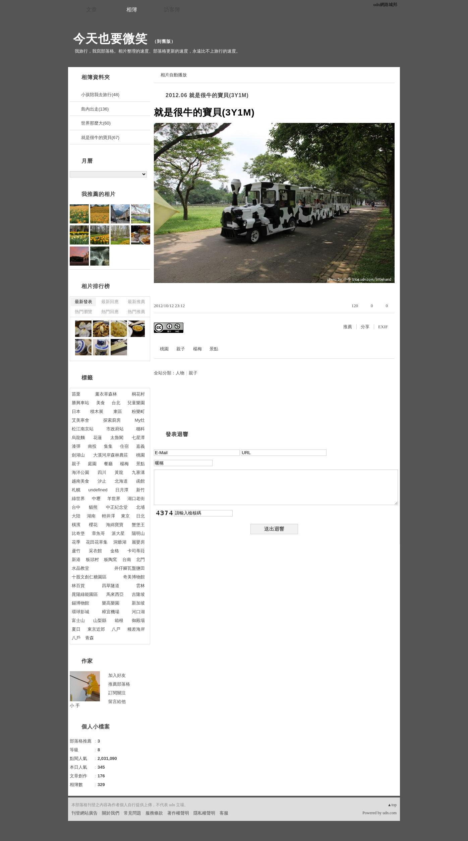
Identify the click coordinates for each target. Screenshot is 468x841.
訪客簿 (172, 9)
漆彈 (76, 446)
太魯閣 (116, 437)
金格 (114, 550)
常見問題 (132, 813)
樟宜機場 (110, 611)
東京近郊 (96, 629)
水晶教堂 (80, 568)
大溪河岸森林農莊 (110, 455)
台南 (126, 559)
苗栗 (76, 394)
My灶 (140, 420)
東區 (117, 411)
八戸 (116, 629)
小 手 (75, 705)
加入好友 (117, 675)
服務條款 (154, 813)
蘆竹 (76, 550)
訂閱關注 (117, 692)
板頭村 (92, 559)
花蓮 (97, 437)
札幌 (76, 489)
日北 (140, 515)
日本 (76, 411)
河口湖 (138, 611)
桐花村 (138, 394)
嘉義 (140, 446)
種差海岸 (136, 629)
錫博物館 (80, 603)
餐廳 (108, 463)
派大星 (118, 533)
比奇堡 (78, 533)
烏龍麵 (78, 437)
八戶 (76, 637)
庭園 (92, 463)
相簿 (131, 9)
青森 (89, 637)
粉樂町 (138, 411)
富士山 (78, 620)
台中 (76, 507)
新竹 (140, 489)
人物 (180, 372)
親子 (180, 348)
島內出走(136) (95, 109)
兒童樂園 (136, 402)
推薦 (347, 326)
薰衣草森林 (106, 394)
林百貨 (78, 585)
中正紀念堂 (117, 507)
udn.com (390, 813)
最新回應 (110, 301)
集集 (108, 446)
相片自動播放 (174, 74)
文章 (91, 9)
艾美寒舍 (80, 420)
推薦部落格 (119, 684)
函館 (140, 481)
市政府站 (115, 428)
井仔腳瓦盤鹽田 (129, 568)
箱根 (119, 620)
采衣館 (95, 550)
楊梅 (197, 348)
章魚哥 (98, 533)
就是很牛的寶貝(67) (100, 137)
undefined (97, 489)
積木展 (96, 411)
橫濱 (76, 524)
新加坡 (138, 603)
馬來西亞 (115, 594)
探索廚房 (112, 420)
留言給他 (117, 701)
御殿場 (138, 620)
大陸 (76, 515)
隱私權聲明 (204, 813)
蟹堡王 (138, 524)
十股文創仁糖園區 (89, 576)
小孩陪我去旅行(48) (100, 94)
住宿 (124, 446)
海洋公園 (80, 472)
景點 (214, 348)
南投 (92, 446)
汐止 (102, 481)
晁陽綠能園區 (85, 594)
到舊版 (164, 41)
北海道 (121, 481)
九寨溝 (138, 472)
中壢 (96, 498)
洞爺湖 (119, 542)
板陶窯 (110, 559)
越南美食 (80, 481)
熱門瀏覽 (83, 311)
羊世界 (113, 498)
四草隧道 (110, 585)
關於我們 (110, 813)
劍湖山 (78, 455)
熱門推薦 (136, 311)
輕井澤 (108, 515)
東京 (125, 515)
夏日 (76, 629)
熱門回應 (110, 311)
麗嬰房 (138, 542)
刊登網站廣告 (84, 813)
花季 (76, 542)
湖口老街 (136, 498)
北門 (140, 559)
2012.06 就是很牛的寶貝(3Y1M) (207, 95)
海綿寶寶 (114, 524)
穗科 (140, 428)
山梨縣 (99, 620)
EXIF (383, 326)
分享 (365, 326)
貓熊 (93, 507)
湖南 (91, 515)
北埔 (140, 507)
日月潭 (121, 489)
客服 (224, 813)
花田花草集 (97, 542)
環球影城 (80, 611)
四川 (102, 472)
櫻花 (93, 524)
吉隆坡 (138, 594)
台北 (116, 402)
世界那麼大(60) (96, 123)
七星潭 (138, 437)
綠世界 (78, 498)
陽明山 (138, 533)
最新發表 (83, 301)
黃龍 (119, 472)
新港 (76, 559)
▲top (392, 804)
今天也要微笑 (110, 39)
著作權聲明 (178, 813)
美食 (100, 402)
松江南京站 (83, 428)
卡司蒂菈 (136, 550)
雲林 (140, 585)
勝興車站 (80, 402)
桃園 (164, 348)
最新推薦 (136, 301)
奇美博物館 (134, 576)
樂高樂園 (110, 603)
